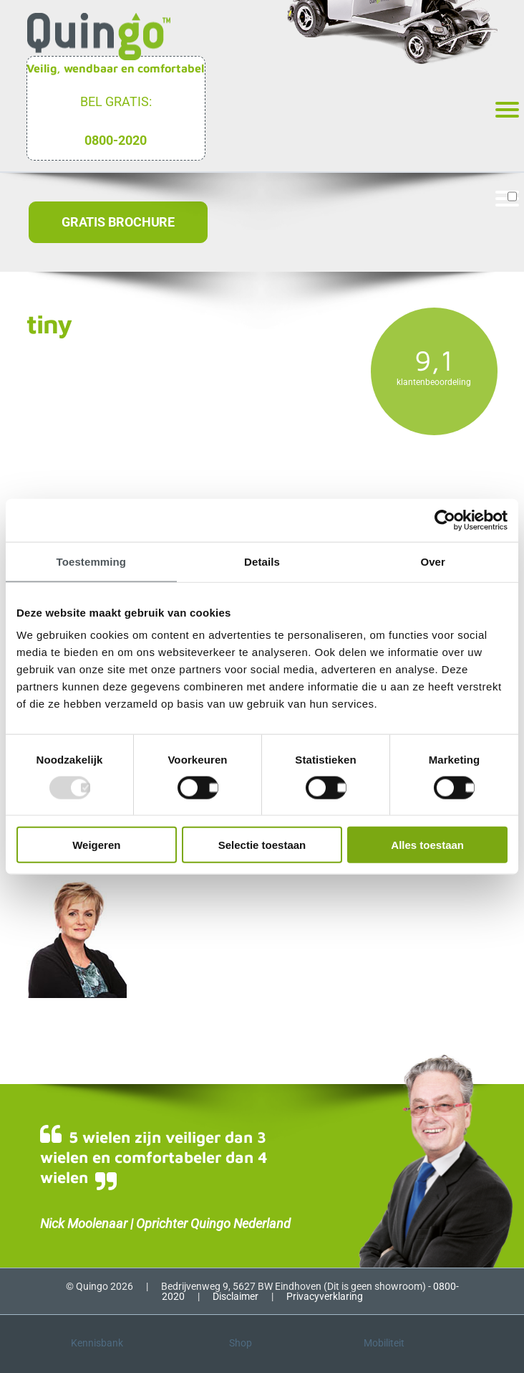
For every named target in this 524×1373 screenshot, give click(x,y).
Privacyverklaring (324, 1296)
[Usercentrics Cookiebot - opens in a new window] (445, 520)
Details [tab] (262, 561)
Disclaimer (235, 1296)
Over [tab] (432, 561)
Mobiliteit (384, 1343)
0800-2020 (115, 140)
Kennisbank (97, 1343)
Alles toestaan (427, 845)
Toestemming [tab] (92, 561)
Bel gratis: (116, 101)
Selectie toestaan (262, 845)
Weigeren (96, 845)
